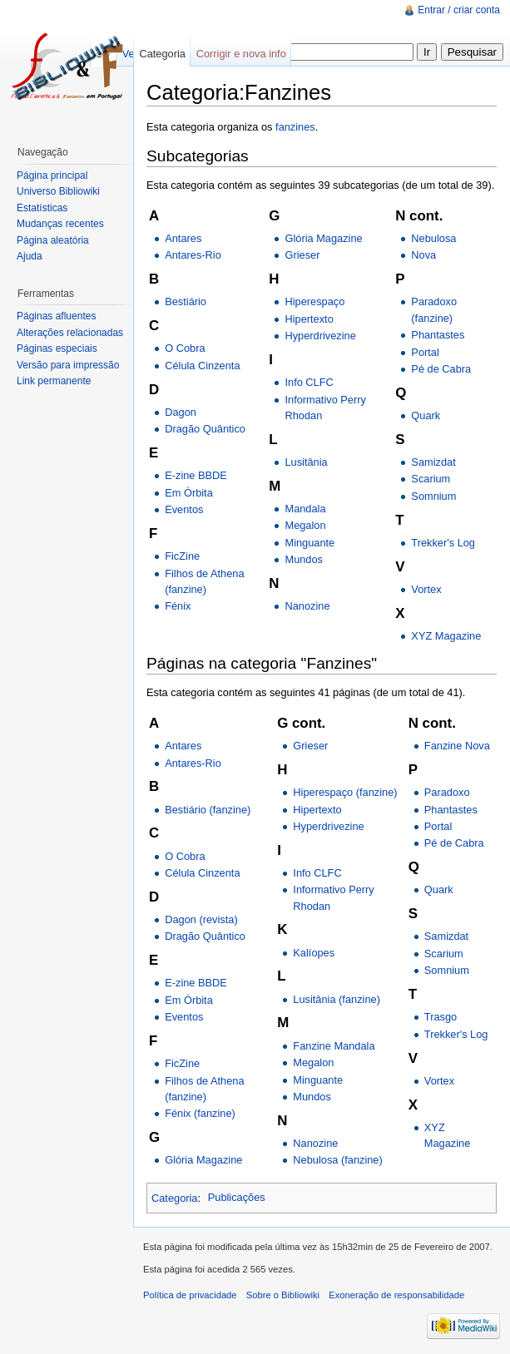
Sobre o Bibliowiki (282, 1295)
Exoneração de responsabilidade (396, 1295)
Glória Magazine (323, 238)
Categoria (174, 1197)
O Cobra (185, 348)
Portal (424, 352)
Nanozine (307, 606)
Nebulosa (433, 238)
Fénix (178, 606)
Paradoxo (447, 792)
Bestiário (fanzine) (207, 809)
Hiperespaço (314, 301)
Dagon (180, 412)
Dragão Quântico (205, 429)
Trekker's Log (443, 542)
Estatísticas (42, 208)
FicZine (182, 556)
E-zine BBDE (196, 475)
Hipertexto (309, 319)
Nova (423, 255)
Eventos (184, 509)
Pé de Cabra (441, 369)
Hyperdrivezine (320, 335)
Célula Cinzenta (202, 365)
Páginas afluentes (56, 316)
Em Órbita (189, 493)
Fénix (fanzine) (200, 1113)
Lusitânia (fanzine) (336, 999)
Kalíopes (313, 952)
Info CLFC (309, 382)
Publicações (236, 1197)
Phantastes (437, 335)
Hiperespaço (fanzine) (345, 792)
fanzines (295, 127)
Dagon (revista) (201, 919)
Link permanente (54, 381)
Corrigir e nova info (241, 53)
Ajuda (29, 256)
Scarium (430, 478)
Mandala (305, 508)
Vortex (426, 589)
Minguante (309, 542)
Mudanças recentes (60, 224)
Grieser (302, 255)
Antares (183, 238)
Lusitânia (306, 462)
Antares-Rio (193, 255)
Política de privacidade (190, 1295)
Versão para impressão (68, 365)
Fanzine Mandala (333, 1046)
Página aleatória (53, 240)
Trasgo (440, 1017)
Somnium (433, 496)
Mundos (304, 559)
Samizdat (433, 462)
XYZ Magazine (446, 636)
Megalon (305, 525)
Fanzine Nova (457, 745)
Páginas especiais (57, 348)
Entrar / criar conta (459, 10)
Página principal (52, 175)
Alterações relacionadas (70, 332)
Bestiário (185, 301)
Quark (425, 415)
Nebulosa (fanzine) (337, 1160)
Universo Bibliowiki (58, 191)
